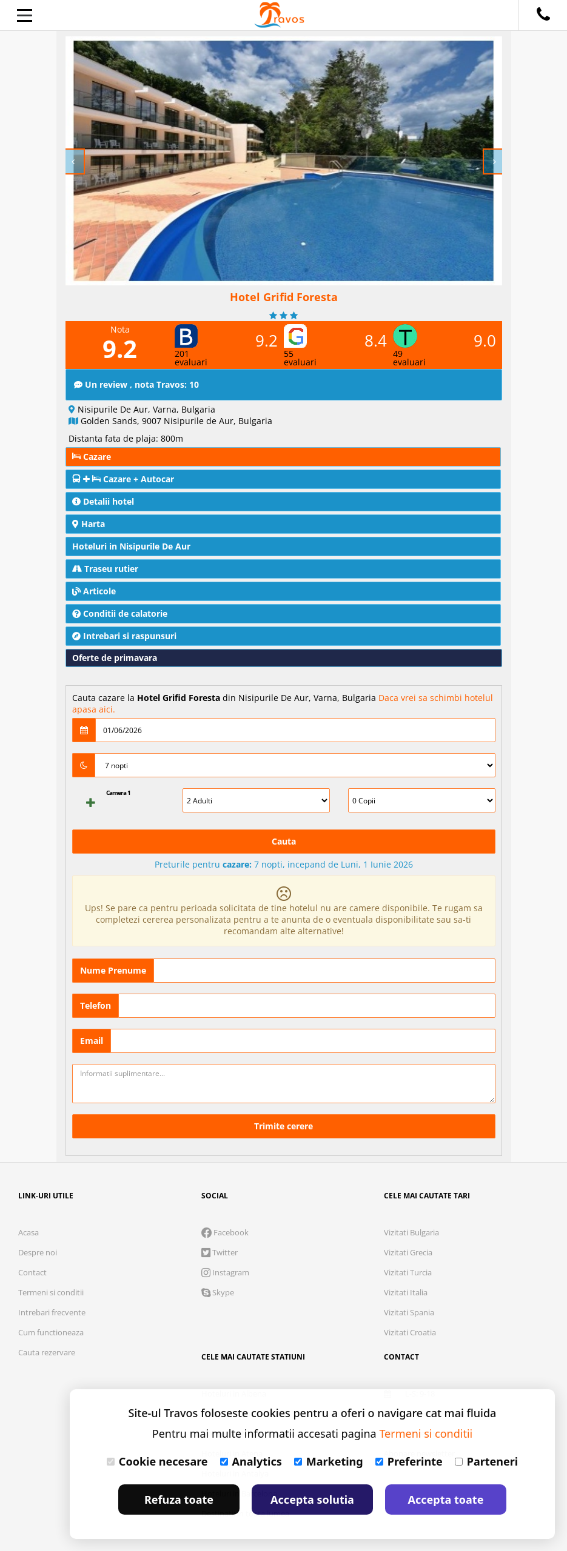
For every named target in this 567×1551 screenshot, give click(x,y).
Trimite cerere (283, 1126)
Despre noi (37, 1252)
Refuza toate (178, 1499)
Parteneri (486, 1461)
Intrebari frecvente (52, 1312)
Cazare (91, 456)
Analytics (251, 1461)
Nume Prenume (113, 970)
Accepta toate (446, 1499)
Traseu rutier (105, 568)
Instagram (225, 1272)
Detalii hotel (103, 501)
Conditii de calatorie (119, 613)
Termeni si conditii (51, 1292)
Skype (217, 1292)
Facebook (225, 1232)
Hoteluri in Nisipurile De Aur (131, 546)
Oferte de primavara (114, 657)
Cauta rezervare (46, 1352)
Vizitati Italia (406, 1292)
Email (91, 1040)
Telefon (95, 1005)
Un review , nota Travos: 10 (136, 384)
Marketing (328, 1461)
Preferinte (409, 1461)
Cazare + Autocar (123, 479)
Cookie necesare (157, 1461)
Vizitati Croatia (410, 1332)
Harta (88, 524)
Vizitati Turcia (408, 1272)
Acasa (28, 1232)
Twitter (219, 1252)
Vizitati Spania (409, 1312)
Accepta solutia (312, 1499)
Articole (94, 591)
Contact (32, 1272)
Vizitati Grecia (408, 1252)
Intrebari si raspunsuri (124, 636)
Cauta (284, 841)
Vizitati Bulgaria (411, 1232)
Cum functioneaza (51, 1332)
